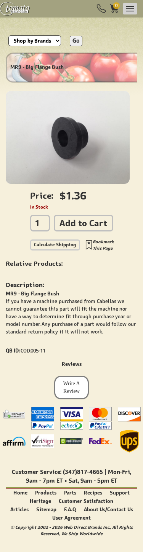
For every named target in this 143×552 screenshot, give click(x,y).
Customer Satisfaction (86, 501)
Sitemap (46, 509)
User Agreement (71, 518)
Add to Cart (83, 222)
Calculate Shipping (55, 244)
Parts (70, 493)
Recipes (93, 493)
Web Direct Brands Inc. (87, 527)
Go (76, 40)
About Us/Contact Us (108, 509)
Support (120, 493)
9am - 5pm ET (98, 480)
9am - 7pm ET (44, 480)
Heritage (40, 501)
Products (45, 493)
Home (20, 493)
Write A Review (71, 387)
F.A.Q (70, 509)
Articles (19, 509)
